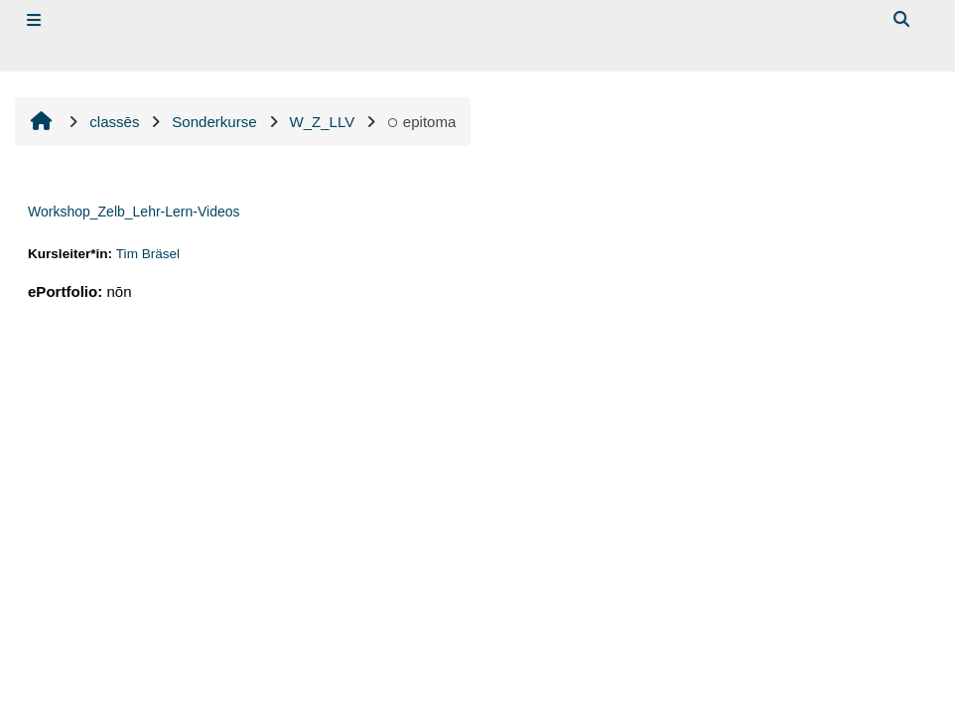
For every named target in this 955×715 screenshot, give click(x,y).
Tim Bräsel (148, 253)
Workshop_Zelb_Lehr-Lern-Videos (134, 211)
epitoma (421, 121)
